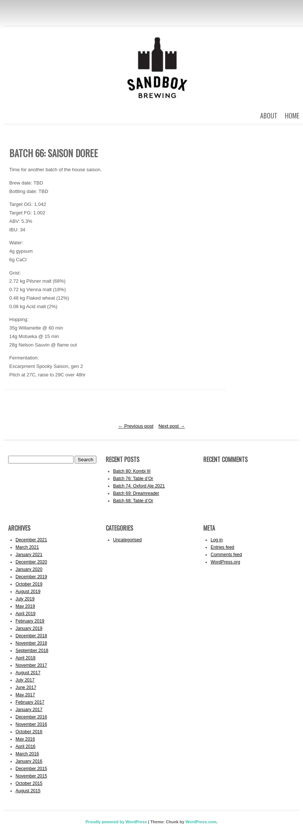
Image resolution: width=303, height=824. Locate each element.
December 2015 (31, 768)
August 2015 (28, 790)
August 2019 (28, 591)
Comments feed (226, 554)
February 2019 (30, 621)
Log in (217, 539)
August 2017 (28, 672)
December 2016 (31, 717)
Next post (172, 426)
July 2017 (25, 680)
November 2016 (31, 724)
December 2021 (31, 539)
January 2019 (29, 628)
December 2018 (31, 635)
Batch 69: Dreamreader (136, 493)
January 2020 (29, 569)
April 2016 (25, 746)
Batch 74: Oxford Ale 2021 (139, 486)
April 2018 (25, 658)
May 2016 (25, 739)
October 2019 (29, 584)
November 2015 (31, 776)
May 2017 (25, 694)
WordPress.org (225, 562)
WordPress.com (201, 822)
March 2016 (27, 753)
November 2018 (31, 643)
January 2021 (29, 554)
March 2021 (27, 547)
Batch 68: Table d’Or (133, 500)
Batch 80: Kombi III (131, 471)
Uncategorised (127, 539)
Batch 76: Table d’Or (133, 478)
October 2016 (29, 731)
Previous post (135, 426)
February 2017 (30, 702)
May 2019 (25, 606)
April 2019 (25, 613)
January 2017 (29, 709)
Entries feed (222, 547)
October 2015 (29, 783)
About (269, 115)
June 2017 (26, 687)
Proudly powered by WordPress (116, 822)
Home (292, 115)
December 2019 (31, 576)
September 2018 (32, 650)
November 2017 (31, 665)
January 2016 (29, 761)
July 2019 (25, 598)
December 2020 (31, 562)
